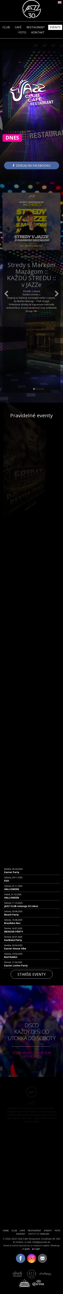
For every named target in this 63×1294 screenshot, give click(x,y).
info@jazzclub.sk (41, 1242)
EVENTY (55, 27)
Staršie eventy (31, 974)
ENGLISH (44, 1234)
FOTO (22, 32)
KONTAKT (38, 32)
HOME (6, 1230)
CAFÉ (18, 27)
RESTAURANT (36, 27)
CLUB (6, 27)
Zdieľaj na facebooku (31, 165)
